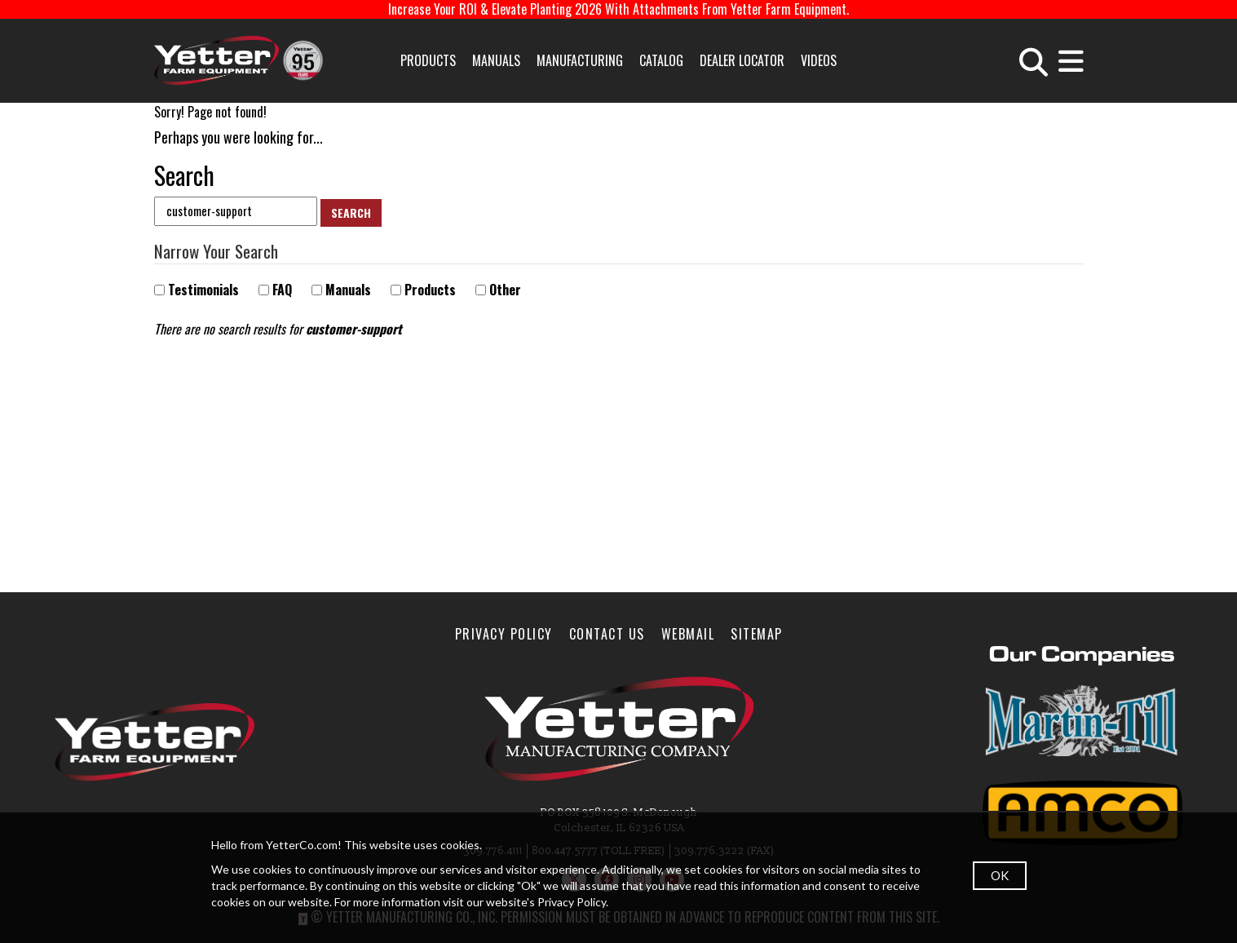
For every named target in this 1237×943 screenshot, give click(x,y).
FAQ (275, 290)
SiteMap (757, 634)
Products (428, 60)
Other (498, 290)
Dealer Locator (742, 60)
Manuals (496, 60)
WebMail (688, 634)
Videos (819, 60)
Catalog (661, 60)
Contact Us (607, 634)
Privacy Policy (504, 634)
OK (1000, 875)
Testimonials (196, 290)
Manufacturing (580, 60)
